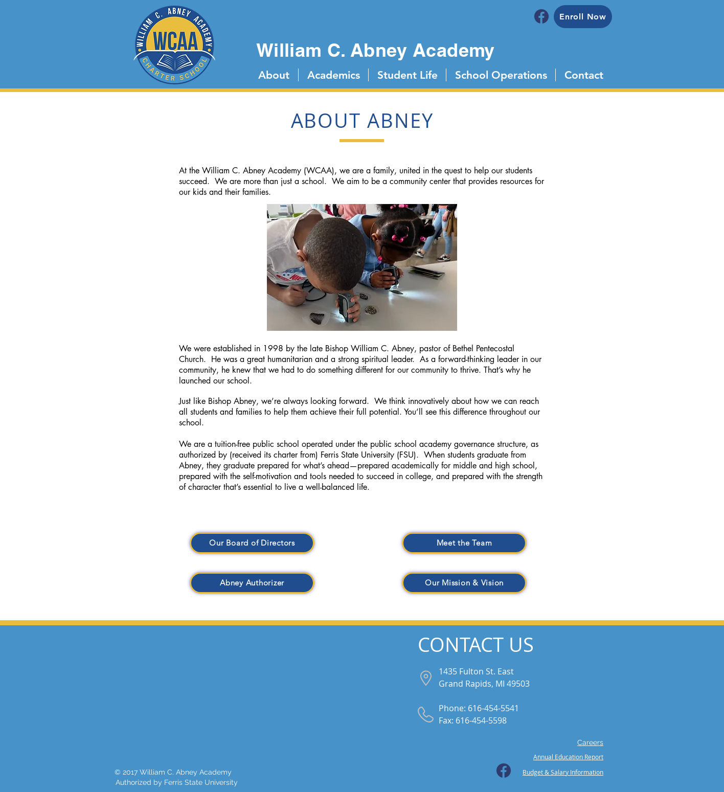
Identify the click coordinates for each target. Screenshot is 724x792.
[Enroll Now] (583, 16)
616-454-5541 (493, 708)
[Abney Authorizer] (252, 583)
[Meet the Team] (464, 543)
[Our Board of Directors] (252, 543)
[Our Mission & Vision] (464, 583)
